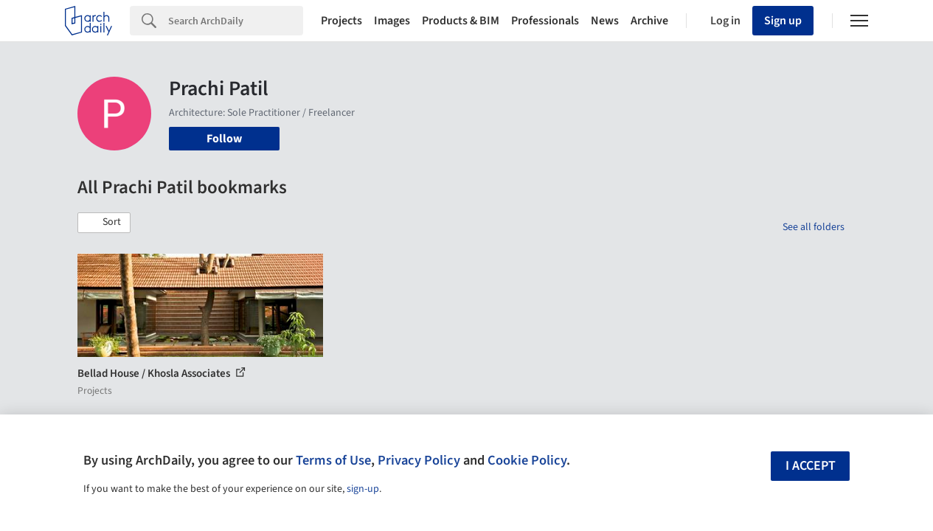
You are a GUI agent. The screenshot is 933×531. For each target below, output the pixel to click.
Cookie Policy (527, 460)
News (605, 21)
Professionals (545, 21)
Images (392, 21)
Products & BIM (460, 21)
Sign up (783, 21)
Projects (341, 21)
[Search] (235, 20)
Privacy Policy (419, 460)
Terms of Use (333, 460)
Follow (224, 139)
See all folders (813, 227)
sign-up (363, 489)
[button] (104, 222)
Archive (649, 21)
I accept (810, 466)
